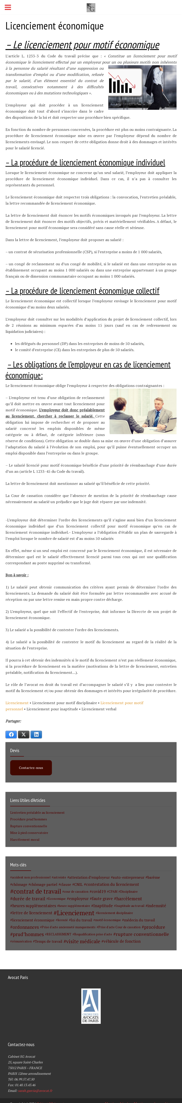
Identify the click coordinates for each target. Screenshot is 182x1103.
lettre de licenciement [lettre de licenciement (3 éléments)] (32, 912)
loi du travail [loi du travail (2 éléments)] (81, 920)
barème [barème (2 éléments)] (153, 877)
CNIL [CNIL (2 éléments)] (78, 884)
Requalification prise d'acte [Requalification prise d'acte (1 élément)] (93, 934)
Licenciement (17, 702)
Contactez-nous (31, 767)
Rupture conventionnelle (28, 826)
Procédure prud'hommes (28, 819)
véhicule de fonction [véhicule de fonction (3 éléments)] (122, 941)
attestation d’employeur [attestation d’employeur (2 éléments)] (89, 877)
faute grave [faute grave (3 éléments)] (102, 898)
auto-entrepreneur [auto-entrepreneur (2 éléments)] (128, 877)
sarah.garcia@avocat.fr (35, 1090)
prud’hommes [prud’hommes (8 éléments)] (28, 934)
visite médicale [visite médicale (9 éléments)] (83, 941)
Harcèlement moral (25, 839)
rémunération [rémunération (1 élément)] (22, 941)
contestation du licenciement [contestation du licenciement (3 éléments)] (112, 884)
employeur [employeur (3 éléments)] (79, 898)
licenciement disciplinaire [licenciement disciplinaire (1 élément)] (115, 913)
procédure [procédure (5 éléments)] (154, 927)
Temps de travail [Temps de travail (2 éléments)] (48, 941)
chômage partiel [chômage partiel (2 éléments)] (43, 884)
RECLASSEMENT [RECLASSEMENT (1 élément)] (59, 934)
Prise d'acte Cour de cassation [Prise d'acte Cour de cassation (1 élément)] (119, 927)
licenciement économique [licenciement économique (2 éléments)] (33, 920)
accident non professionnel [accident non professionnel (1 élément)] (31, 877)
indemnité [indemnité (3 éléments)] (157, 905)
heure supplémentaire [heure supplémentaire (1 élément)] (74, 906)
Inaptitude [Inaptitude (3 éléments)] (103, 905)
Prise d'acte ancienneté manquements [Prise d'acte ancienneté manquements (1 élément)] (69, 927)
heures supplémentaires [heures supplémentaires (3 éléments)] (34, 905)
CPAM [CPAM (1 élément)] (113, 891)
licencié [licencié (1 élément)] (62, 920)
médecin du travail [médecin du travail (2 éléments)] (139, 920)
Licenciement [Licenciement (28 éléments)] (76, 913)
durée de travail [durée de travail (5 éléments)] (29, 898)
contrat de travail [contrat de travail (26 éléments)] (37, 891)
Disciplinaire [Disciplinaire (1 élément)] (129, 891)
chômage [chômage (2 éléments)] (19, 884)
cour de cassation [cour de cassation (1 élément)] (76, 891)
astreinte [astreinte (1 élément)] (59, 877)
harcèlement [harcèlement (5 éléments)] (129, 898)
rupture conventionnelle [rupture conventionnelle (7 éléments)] (142, 934)
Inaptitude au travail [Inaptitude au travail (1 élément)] (130, 906)
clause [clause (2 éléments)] (65, 884)
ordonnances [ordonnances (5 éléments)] (26, 927)
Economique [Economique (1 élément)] (57, 898)
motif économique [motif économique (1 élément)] (108, 920)
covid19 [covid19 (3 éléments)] (99, 891)
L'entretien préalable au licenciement (37, 812)
